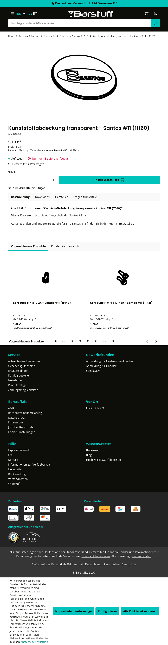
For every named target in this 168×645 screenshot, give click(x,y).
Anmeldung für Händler (101, 366)
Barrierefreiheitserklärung (25, 413)
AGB (11, 408)
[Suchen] (155, 23)
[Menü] (12, 14)
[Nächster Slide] (156, 341)
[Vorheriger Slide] (147, 341)
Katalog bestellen (19, 375)
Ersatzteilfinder (18, 371)
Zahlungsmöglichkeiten (23, 390)
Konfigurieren (107, 611)
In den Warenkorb (109, 180)
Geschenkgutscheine (21, 366)
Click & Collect (95, 408)
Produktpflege (17, 385)
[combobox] (79, 23)
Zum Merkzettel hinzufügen (26, 188)
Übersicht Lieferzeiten (96, 556)
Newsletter (15, 380)
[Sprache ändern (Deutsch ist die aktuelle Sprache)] (22, 14)
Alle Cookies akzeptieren (140, 611)
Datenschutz (16, 417)
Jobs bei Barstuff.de (20, 427)
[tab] (20, 197)
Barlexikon (93, 450)
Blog (89, 455)
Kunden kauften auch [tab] (65, 246)
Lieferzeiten (15, 469)
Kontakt (13, 460)
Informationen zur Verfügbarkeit (29, 464)
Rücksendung (17, 474)
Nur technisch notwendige (73, 611)
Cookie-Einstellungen (21, 432)
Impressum (15, 422)
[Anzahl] (33, 180)
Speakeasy (93, 371)
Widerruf (14, 484)
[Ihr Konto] (155, 14)
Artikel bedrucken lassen (24, 361)
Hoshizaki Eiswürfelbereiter (103, 460)
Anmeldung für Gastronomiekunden (109, 361)
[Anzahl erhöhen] (54, 180)
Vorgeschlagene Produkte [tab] (28, 246)
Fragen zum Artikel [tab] (85, 197)
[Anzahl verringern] (12, 180)
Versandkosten (37, 150)
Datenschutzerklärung (35, 641)
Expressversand (18, 450)
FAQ (10, 455)
